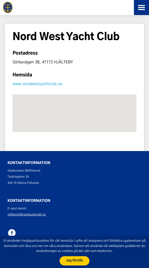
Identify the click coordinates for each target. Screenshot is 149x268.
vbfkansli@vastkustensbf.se (27, 214)
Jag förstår (74, 260)
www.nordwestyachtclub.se (37, 84)
